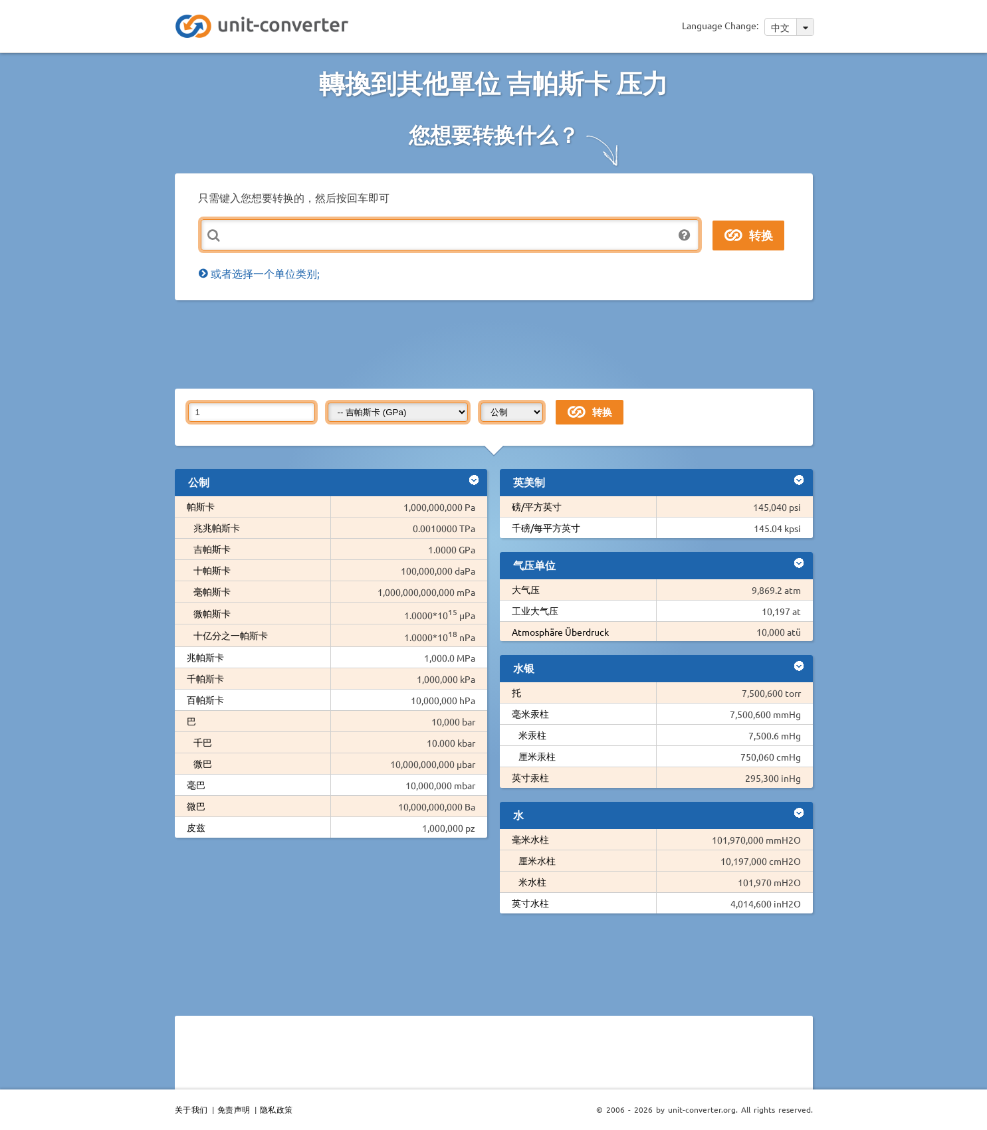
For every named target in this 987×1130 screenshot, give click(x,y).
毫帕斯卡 (212, 591)
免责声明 (234, 1109)
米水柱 (532, 882)
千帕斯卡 (205, 678)
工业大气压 (535, 610)
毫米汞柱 (530, 713)
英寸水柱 (530, 903)
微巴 (202, 763)
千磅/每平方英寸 (546, 527)
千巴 (202, 742)
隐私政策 (276, 1109)
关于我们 (191, 1109)
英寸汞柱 (530, 777)
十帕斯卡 (212, 570)
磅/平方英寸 (537, 506)
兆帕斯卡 (205, 657)
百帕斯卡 (205, 700)
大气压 (526, 589)
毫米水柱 (530, 839)
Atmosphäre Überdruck (560, 632)
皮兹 (196, 827)
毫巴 (196, 785)
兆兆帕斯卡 (216, 527)
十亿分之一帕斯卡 (230, 635)
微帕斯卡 (212, 613)
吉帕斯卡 (212, 549)
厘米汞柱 (537, 756)
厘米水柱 (537, 860)
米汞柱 (532, 735)
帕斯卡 (201, 506)
